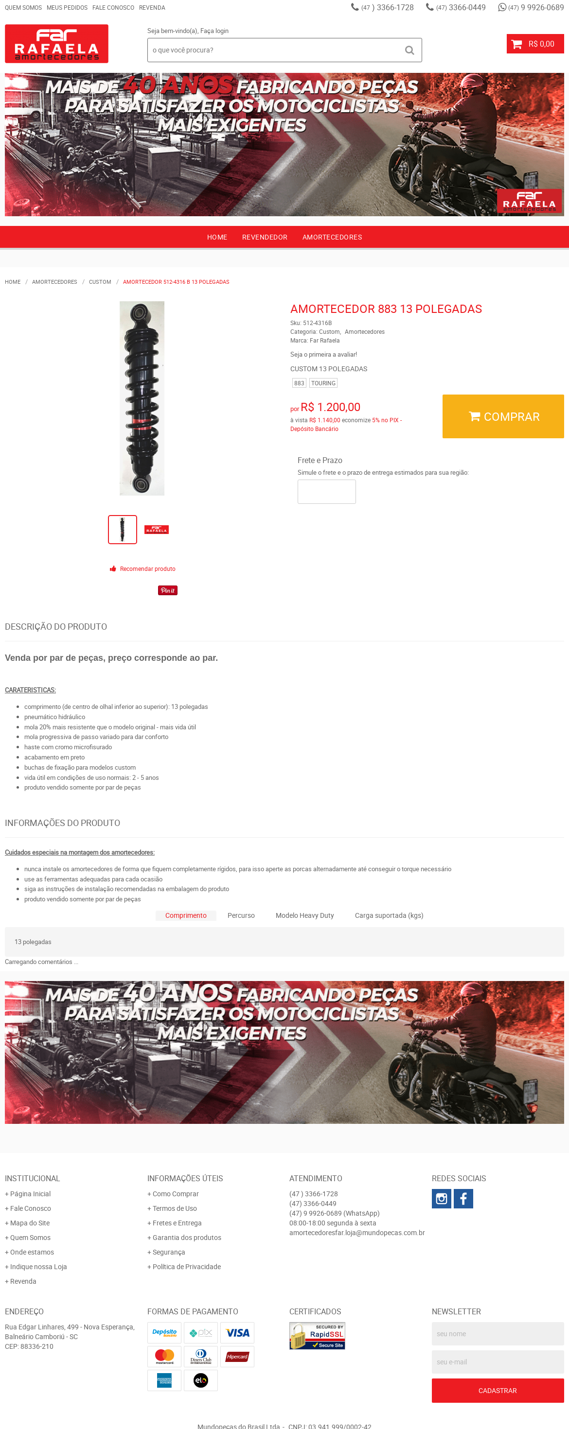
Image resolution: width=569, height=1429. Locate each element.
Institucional (32, 1178)
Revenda (152, 7)
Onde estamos (32, 1252)
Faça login (214, 30)
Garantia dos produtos (187, 1237)
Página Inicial (30, 1193)
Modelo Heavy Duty (305, 915)
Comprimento (186, 915)
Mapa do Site (30, 1222)
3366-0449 (461, 7)
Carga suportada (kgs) (389, 915)
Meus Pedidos (67, 7)
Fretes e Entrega (177, 1222)
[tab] (186, 916)
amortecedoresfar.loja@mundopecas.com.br (357, 1232)
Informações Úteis (185, 1178)
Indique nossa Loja (38, 1266)
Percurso (241, 915)
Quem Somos (23, 7)
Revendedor (265, 236)
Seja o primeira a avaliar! (323, 354)
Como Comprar (176, 1193)
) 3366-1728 (387, 7)
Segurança (169, 1252)
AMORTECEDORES (332, 236)
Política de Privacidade (187, 1266)
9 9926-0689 (536, 7)
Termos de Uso (175, 1208)
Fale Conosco (113, 7)
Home (217, 236)
